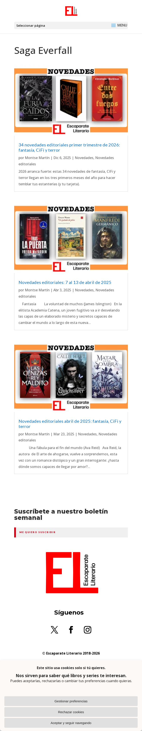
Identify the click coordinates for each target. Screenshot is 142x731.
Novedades (84, 157)
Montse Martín (37, 157)
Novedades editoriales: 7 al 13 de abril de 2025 (65, 282)
